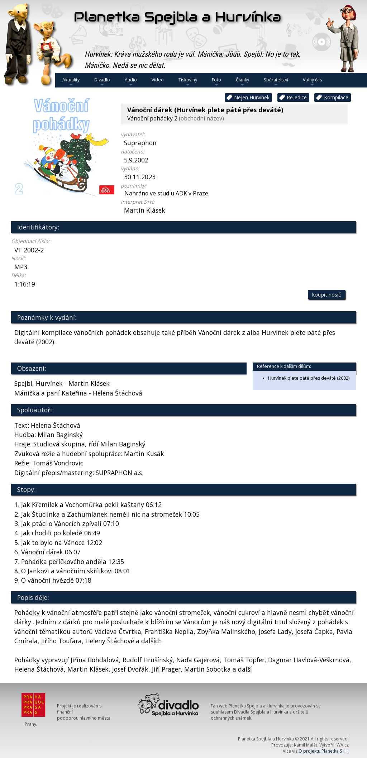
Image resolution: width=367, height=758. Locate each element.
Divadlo (102, 82)
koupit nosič (326, 294)
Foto (216, 82)
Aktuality (71, 82)
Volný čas (312, 82)
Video (158, 80)
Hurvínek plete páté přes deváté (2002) (308, 378)
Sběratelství (276, 82)
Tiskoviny (187, 82)
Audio (131, 82)
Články (242, 82)
